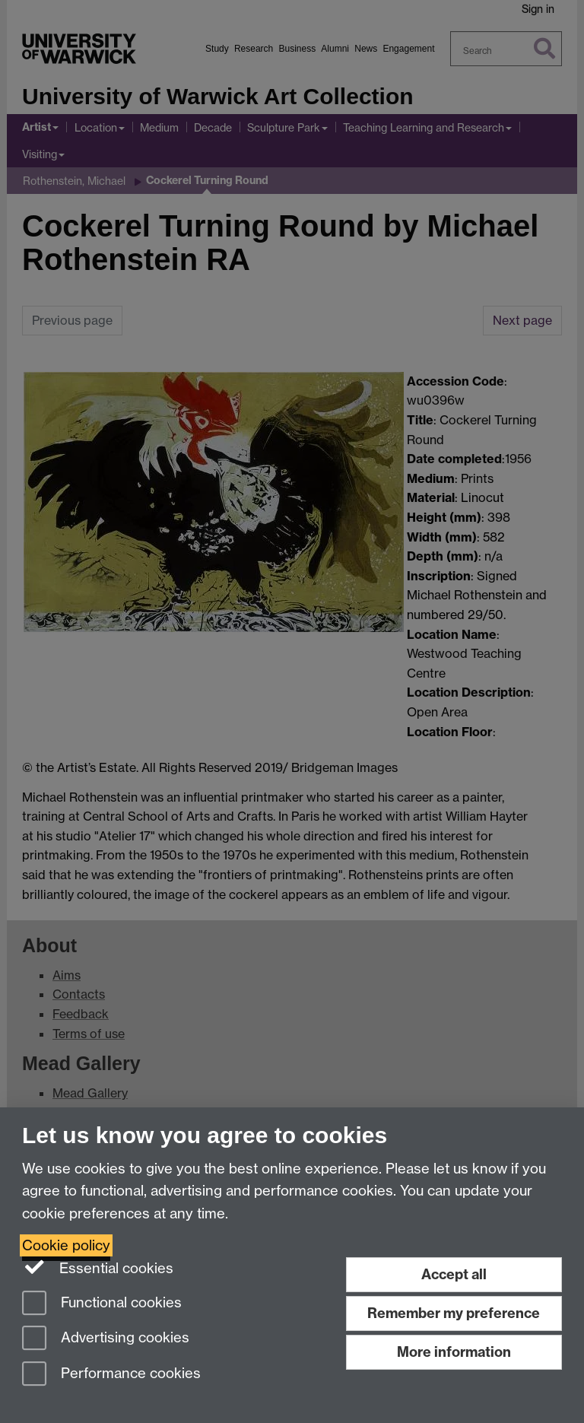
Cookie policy (66, 1245)
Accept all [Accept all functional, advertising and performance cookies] (454, 1274)
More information (454, 1352)
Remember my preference (453, 1313)
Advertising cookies (105, 1339)
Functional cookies (102, 1304)
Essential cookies (97, 1267)
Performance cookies (111, 1375)
